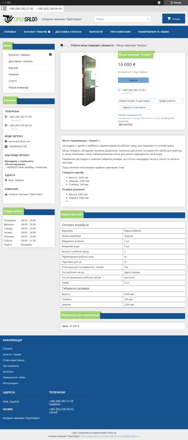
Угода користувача (13, 360)
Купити (133, 80)
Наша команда (18, 87)
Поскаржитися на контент (96, 436)
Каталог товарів (35, 31)
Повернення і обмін (14, 377)
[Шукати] (148, 19)
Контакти (96, 31)
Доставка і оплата (68, 31)
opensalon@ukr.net (19, 141)
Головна (10, 31)
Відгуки (13, 67)
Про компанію (120, 31)
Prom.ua (112, 433)
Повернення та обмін (153, 31)
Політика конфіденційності (125, 436)
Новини (14, 74)
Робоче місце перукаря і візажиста (92, 45)
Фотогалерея (10, 383)
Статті (13, 80)
